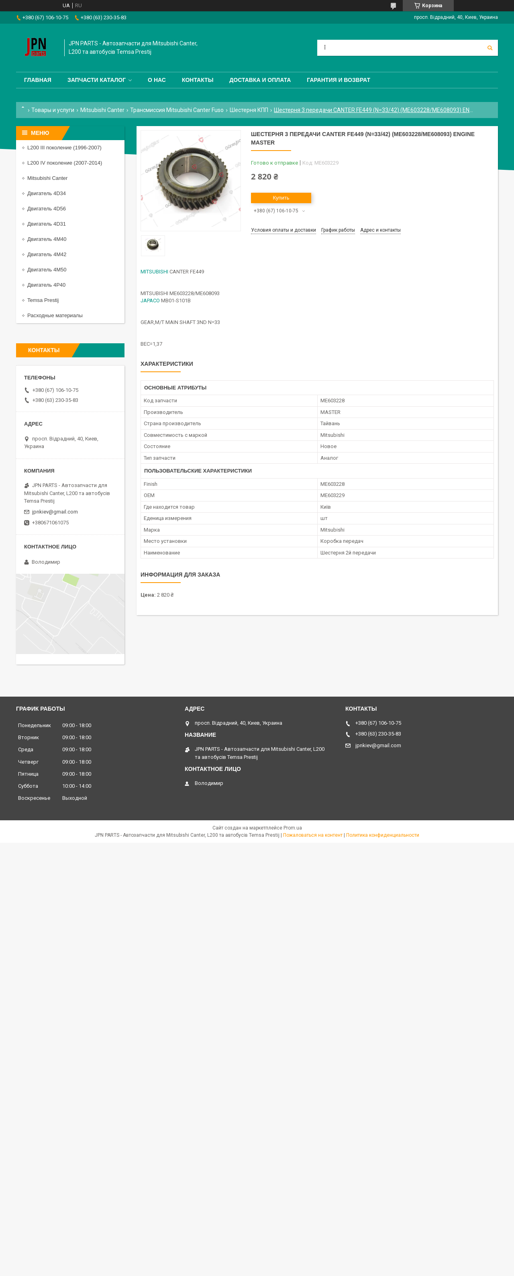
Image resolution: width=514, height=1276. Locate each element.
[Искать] (490, 48)
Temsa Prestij (43, 300)
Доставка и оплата (260, 80)
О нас (157, 80)
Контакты (197, 80)
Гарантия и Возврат (338, 80)
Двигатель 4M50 (46, 270)
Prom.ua (293, 828)
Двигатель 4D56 (46, 209)
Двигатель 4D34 (46, 193)
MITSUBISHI (154, 272)
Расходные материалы (55, 315)
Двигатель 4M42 (46, 254)
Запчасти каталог (96, 80)
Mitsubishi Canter (102, 110)
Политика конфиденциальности (382, 835)
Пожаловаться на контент (313, 835)
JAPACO (150, 301)
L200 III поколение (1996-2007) (64, 148)
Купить (281, 198)
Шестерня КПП (249, 110)
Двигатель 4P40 (46, 285)
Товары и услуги (52, 110)
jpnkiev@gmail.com (55, 512)
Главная (37, 80)
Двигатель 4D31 (46, 224)
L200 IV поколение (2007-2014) (64, 163)
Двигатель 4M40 (46, 239)
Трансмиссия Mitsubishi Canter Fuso (177, 110)
